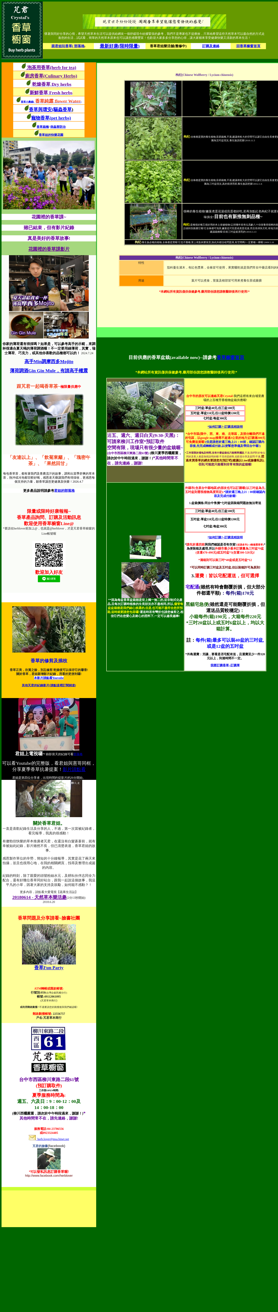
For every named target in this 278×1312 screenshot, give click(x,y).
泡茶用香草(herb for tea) (51, 67)
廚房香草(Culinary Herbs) (51, 75)
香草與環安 (40, 109)
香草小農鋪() (51, 101)
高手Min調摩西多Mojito (48, 361)
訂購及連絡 (210, 46)
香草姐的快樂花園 (51, 134)
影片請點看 (74, 769)
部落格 (78, 754)
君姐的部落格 (64, 491)
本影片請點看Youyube (49, 678)
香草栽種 (43, 126)
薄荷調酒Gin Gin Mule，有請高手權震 (49, 370)
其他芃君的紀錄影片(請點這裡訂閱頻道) (49, 685)
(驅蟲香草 (62, 109)
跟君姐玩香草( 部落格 (68, 46)
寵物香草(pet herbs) (51, 117)
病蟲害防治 (58, 126)
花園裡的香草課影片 (49, 249)
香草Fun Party (48, 967)
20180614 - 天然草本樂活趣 (39, 897)
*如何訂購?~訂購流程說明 (225, 426)
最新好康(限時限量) (120, 46)
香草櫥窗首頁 (230, 357)
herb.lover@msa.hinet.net (49, 1139)
